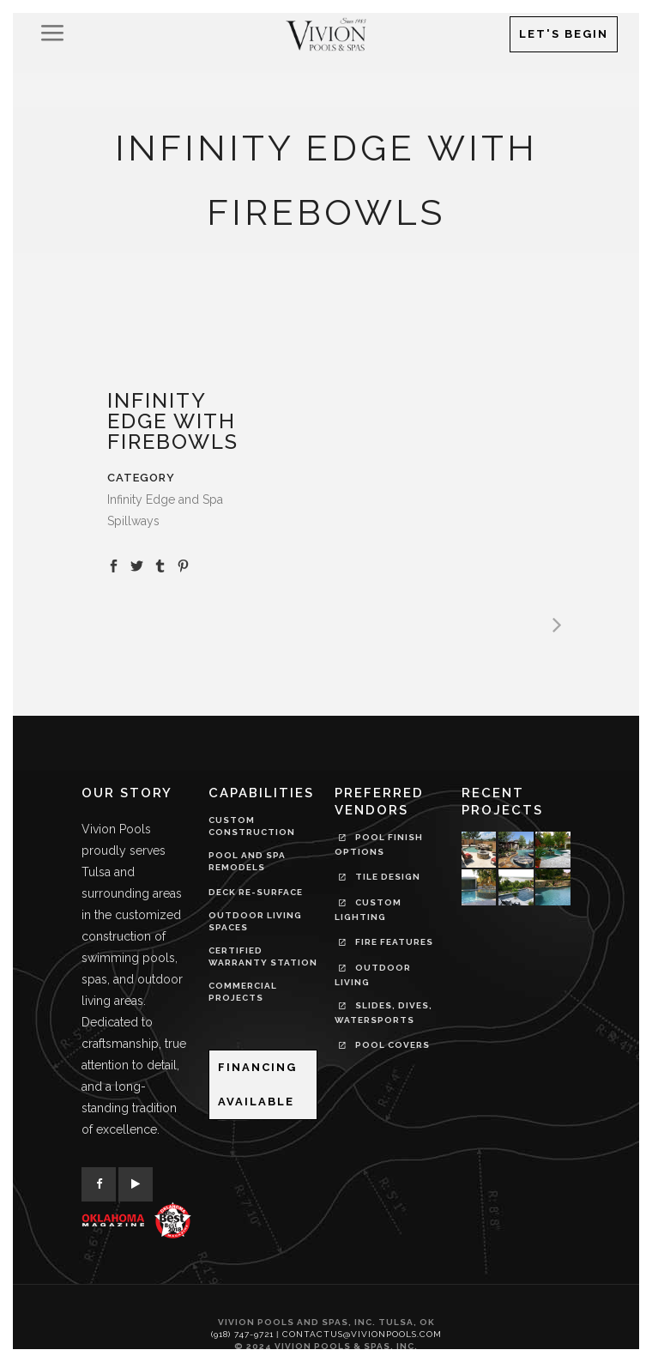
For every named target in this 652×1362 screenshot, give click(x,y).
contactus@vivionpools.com (362, 1334)
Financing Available (257, 1084)
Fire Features (386, 944)
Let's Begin (563, 33)
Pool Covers (384, 1047)
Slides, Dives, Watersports (383, 1013)
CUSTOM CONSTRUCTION (251, 826)
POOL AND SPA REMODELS (247, 861)
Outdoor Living (373, 975)
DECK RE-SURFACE (255, 892)
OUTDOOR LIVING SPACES (255, 921)
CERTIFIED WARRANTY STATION (262, 956)
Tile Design (379, 879)
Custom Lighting (368, 910)
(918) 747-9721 (242, 1334)
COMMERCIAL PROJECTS (242, 991)
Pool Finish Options (379, 844)
